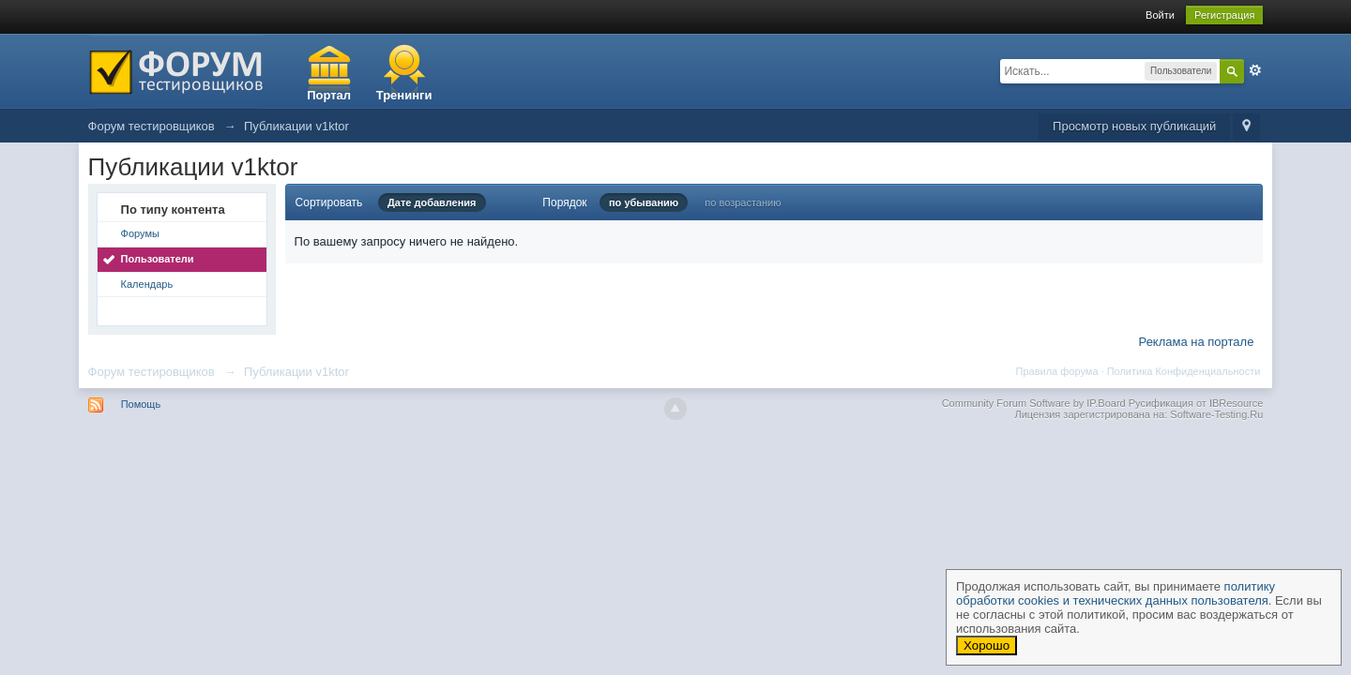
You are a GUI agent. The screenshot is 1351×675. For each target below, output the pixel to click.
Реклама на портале (1196, 342)
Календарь (147, 284)
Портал (329, 95)
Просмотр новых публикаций (1134, 126)
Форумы (140, 233)
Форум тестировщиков (151, 372)
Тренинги (404, 95)
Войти (1160, 15)
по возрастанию (743, 202)
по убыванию (643, 202)
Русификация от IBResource (1195, 403)
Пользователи (157, 258)
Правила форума (1057, 371)
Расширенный (1255, 70)
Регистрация (1224, 15)
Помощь (141, 404)
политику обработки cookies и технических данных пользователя (1115, 593)
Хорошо (986, 645)
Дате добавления (432, 202)
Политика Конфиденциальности (1184, 371)
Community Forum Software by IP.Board (1034, 403)
